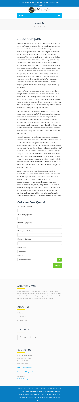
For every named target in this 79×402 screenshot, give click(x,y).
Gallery (21, 313)
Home (35, 27)
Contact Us (22, 316)
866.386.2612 (39, 5)
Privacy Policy (23, 320)
